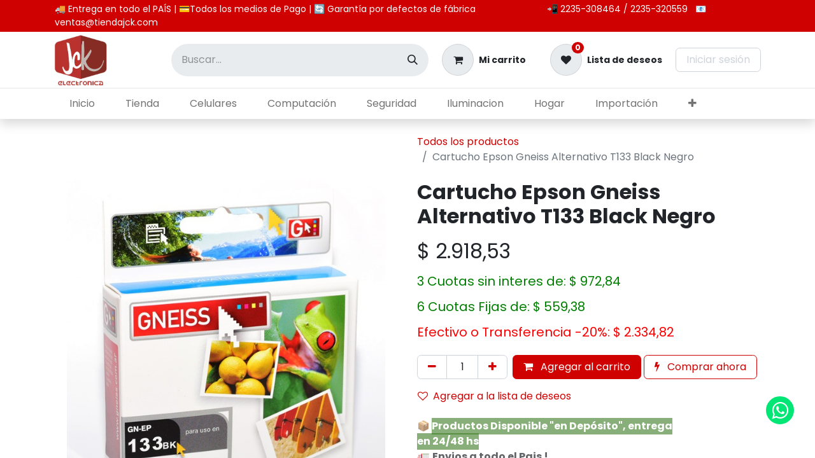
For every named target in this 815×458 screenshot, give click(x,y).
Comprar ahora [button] (700, 366)
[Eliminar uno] (432, 367)
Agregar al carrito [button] (576, 366)
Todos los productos (468, 141)
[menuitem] (82, 103)
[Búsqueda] (413, 60)
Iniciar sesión (718, 59)
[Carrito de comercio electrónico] (484, 59)
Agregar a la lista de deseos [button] (494, 396)
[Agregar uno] (492, 367)
